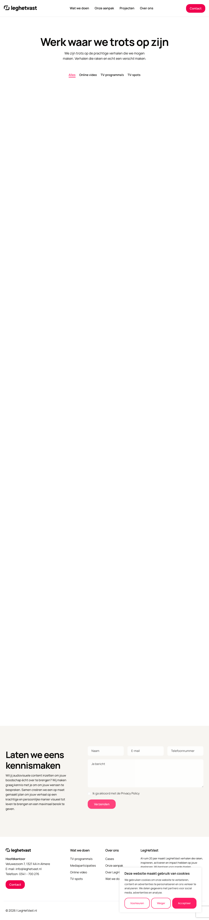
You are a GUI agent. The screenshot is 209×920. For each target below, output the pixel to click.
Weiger (161, 903)
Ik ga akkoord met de (114, 793)
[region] (160, 890)
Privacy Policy (130, 793)
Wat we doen (79, 8)
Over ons (146, 8)
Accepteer (184, 903)
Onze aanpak (104, 8)
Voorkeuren (137, 903)
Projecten (127, 8)
